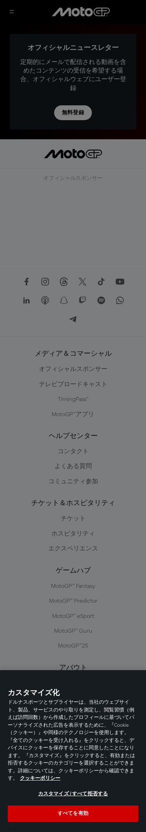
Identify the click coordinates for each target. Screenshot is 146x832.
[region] (73, 751)
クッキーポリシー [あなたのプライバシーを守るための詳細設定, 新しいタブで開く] (40, 778)
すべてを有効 (73, 813)
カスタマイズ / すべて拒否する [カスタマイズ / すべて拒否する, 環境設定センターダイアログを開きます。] (73, 794)
